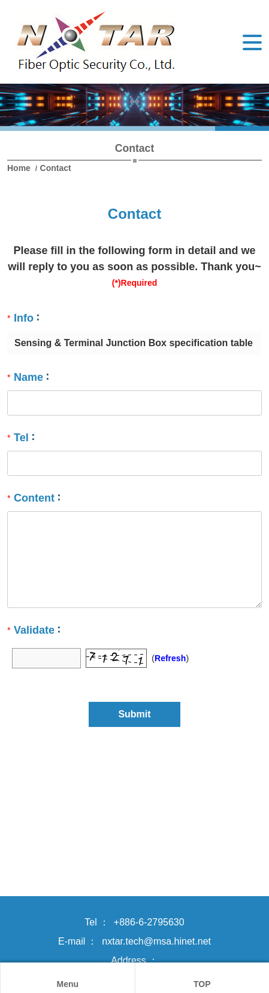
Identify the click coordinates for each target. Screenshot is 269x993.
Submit (134, 714)
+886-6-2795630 (149, 922)
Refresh (170, 658)
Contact (55, 168)
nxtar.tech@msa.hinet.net (156, 941)
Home (20, 168)
